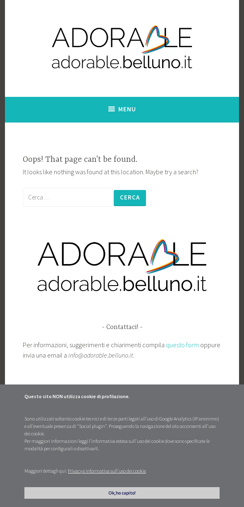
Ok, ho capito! (122, 493)
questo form (182, 345)
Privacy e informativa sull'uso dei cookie (107, 471)
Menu (127, 109)
